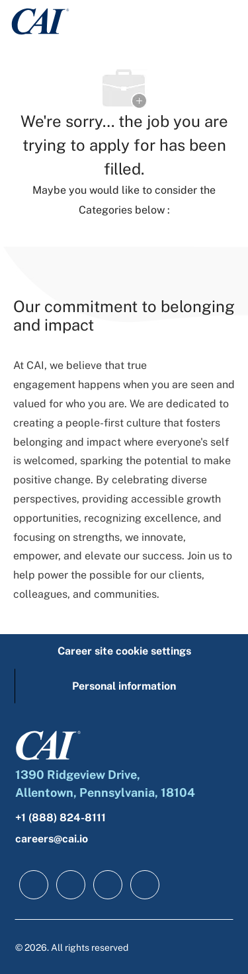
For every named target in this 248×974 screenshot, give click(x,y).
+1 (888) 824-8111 (60, 817)
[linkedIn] (70, 884)
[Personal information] (124, 686)
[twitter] (107, 884)
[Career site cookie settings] (124, 651)
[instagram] (144, 884)
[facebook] (33, 884)
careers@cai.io (51, 838)
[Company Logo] (40, 20)
